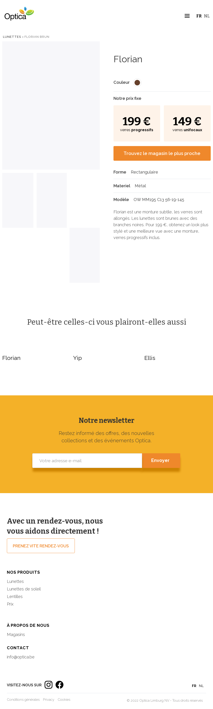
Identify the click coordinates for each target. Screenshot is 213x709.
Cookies (64, 700)
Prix (10, 604)
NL (207, 16)
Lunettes (12, 36)
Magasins (16, 634)
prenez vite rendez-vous (41, 545)
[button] (187, 16)
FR (199, 16)
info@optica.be (21, 657)
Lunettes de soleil (24, 589)
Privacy (48, 700)
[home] (17, 17)
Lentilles (15, 596)
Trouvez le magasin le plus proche (162, 153)
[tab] (17, 200)
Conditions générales (23, 700)
